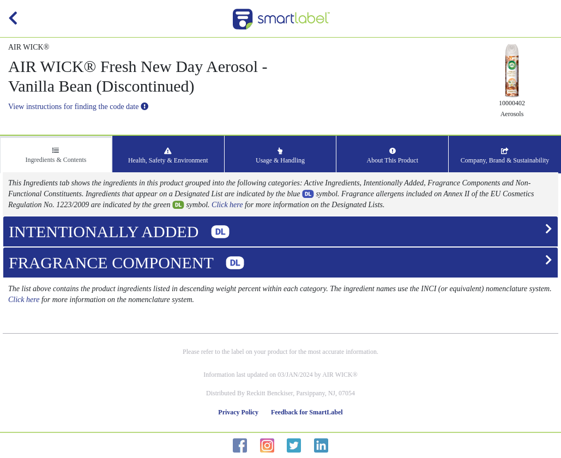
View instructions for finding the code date (78, 107)
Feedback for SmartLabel (307, 412)
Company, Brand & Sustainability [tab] (505, 156)
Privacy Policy (238, 412)
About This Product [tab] (392, 156)
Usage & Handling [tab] (280, 156)
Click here (227, 205)
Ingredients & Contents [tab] (55, 155)
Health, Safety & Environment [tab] (168, 156)
